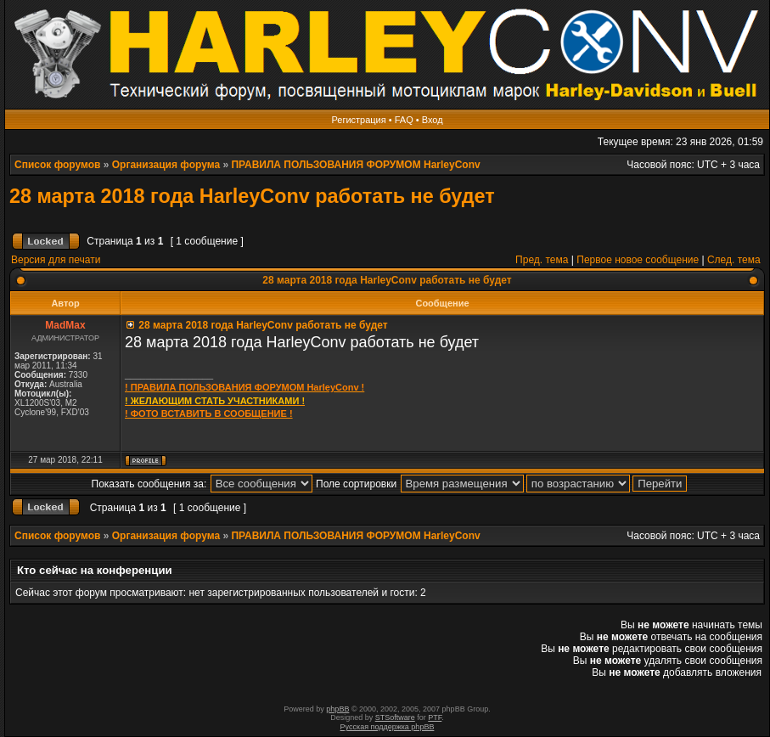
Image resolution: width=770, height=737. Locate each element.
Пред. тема (541, 260)
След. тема (734, 260)
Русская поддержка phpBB (387, 727)
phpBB (337, 709)
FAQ (404, 120)
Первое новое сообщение (637, 260)
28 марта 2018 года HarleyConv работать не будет (252, 196)
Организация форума (166, 165)
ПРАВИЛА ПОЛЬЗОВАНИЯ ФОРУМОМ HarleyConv (355, 165)
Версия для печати (55, 260)
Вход (432, 120)
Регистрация (358, 120)
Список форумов (57, 165)
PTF (434, 717)
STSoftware (395, 717)
